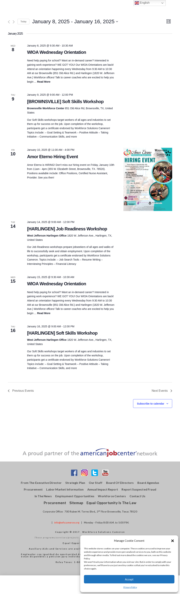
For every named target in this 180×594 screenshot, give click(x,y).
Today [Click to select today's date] (23, 21)
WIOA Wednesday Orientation (56, 52)
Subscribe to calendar (150, 403)
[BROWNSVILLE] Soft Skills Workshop (65, 101)
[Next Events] (14, 22)
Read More (43, 81)
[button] (172, 541)
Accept (129, 579)
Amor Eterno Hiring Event (52, 156)
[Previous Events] (9, 22)
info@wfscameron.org (66, 522)
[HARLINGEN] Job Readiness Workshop (67, 228)
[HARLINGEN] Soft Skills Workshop (62, 333)
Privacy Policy (130, 587)
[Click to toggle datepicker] (75, 21)
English (142, 3)
